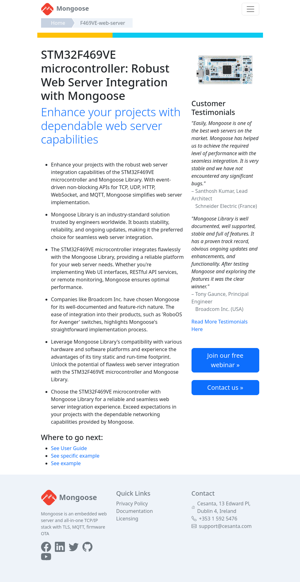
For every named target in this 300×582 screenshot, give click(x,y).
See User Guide (69, 448)
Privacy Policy (132, 503)
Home (58, 22)
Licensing (127, 518)
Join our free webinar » (225, 360)
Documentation (134, 511)
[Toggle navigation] (250, 9)
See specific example (75, 455)
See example (66, 463)
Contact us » (225, 387)
